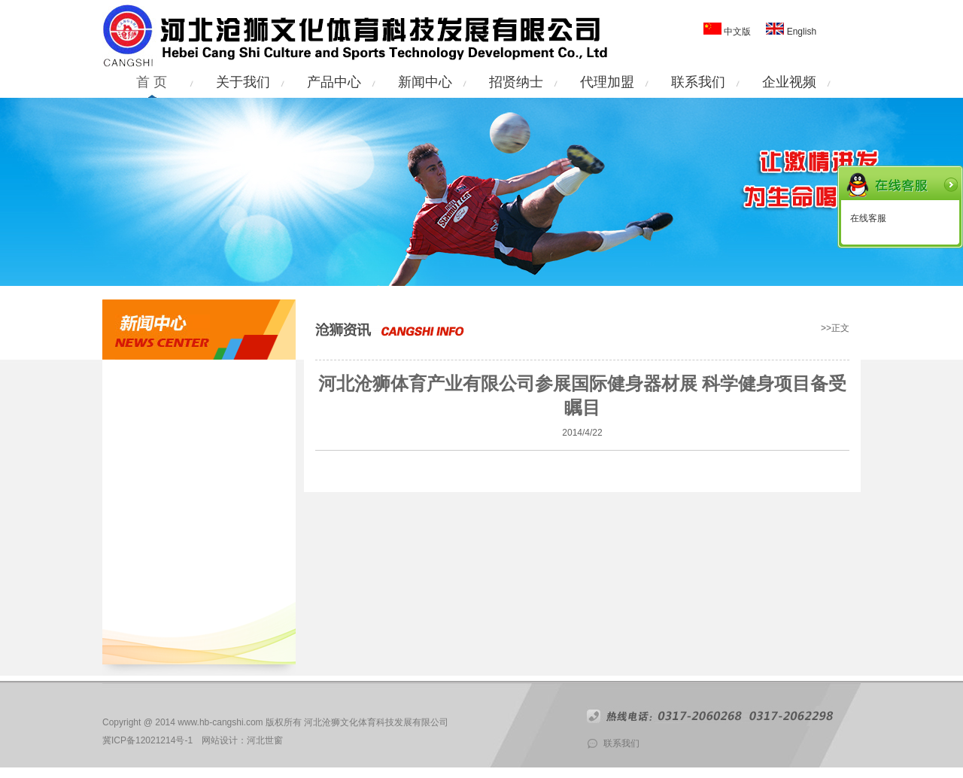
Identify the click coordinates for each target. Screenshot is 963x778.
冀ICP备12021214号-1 (147, 740)
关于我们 (243, 82)
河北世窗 (265, 740)
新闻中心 (425, 82)
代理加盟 (607, 82)
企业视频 (789, 82)
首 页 (151, 82)
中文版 (737, 31)
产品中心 (334, 82)
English (800, 31)
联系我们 (698, 82)
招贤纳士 (516, 82)
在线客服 (868, 218)
